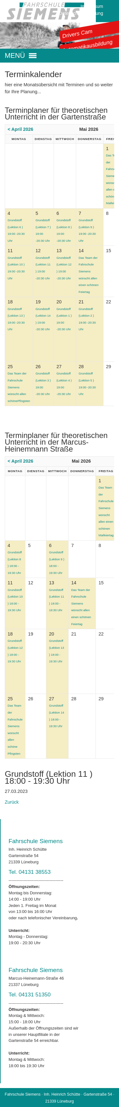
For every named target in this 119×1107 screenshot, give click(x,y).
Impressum (92, 6)
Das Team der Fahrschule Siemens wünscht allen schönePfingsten (19, 387)
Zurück (12, 802)
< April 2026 (20, 129)
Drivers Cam (77, 33)
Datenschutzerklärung (81, 13)
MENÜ (15, 55)
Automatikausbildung (87, 46)
